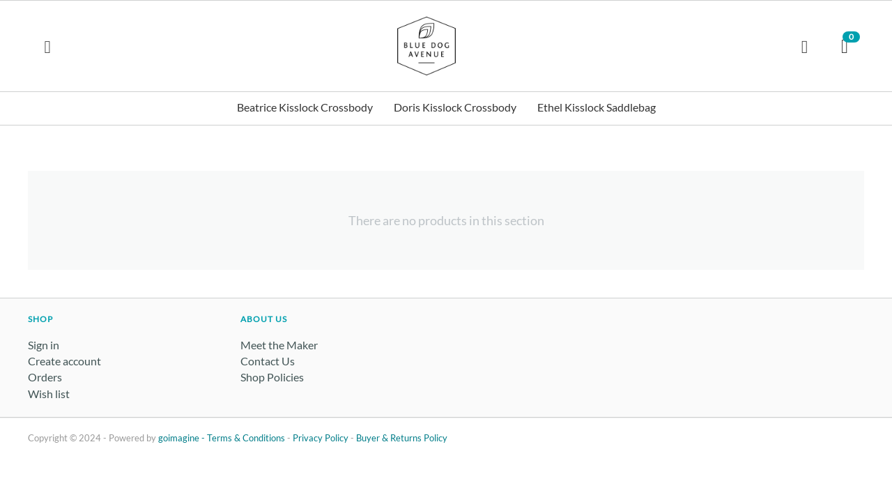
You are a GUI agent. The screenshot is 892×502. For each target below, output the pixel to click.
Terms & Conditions (246, 437)
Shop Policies (272, 376)
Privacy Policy (320, 437)
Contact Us (267, 360)
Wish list (49, 393)
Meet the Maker (279, 344)
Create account (64, 360)
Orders (45, 376)
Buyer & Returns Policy (401, 437)
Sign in (43, 344)
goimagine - (182, 437)
